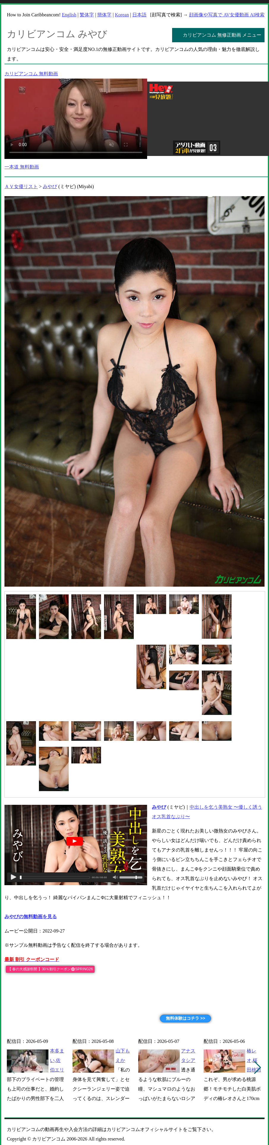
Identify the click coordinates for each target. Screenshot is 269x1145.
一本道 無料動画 (21, 166)
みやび (50, 186)
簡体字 (104, 14)
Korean (122, 14)
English (69, 14)
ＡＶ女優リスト (21, 186)
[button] (258, 1067)
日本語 (139, 14)
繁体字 (87, 14)
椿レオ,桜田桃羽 (254, 1060)
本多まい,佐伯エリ (57, 1060)
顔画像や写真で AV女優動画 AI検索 (227, 14)
